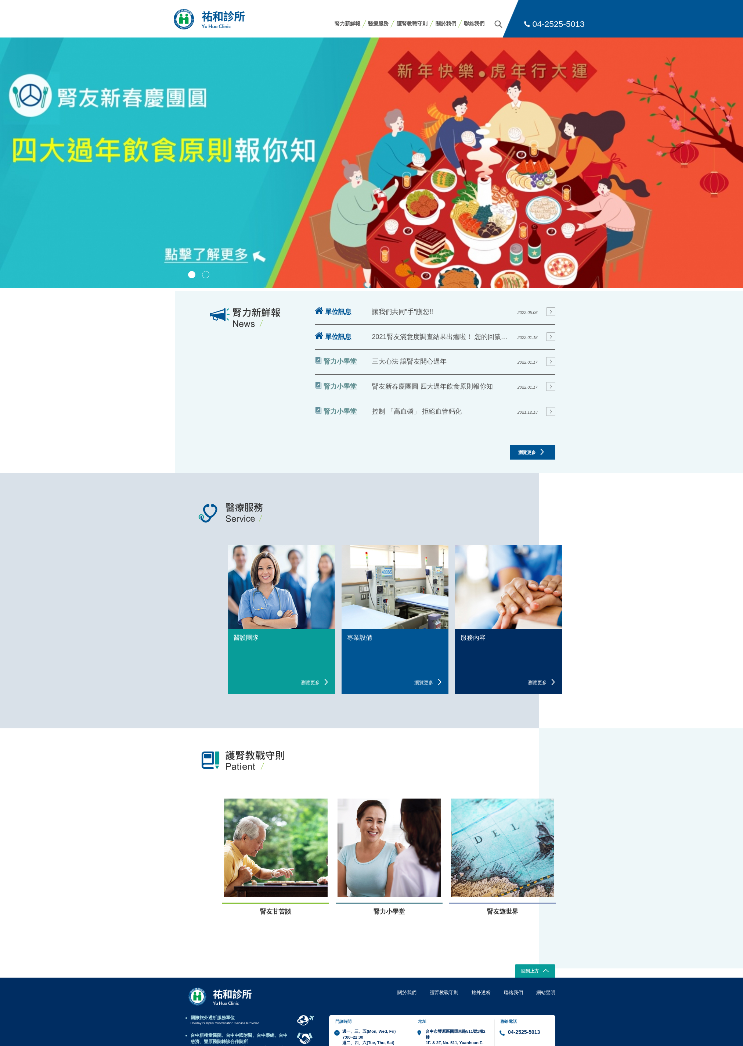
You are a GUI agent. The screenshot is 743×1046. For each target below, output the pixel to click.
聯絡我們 (474, 23)
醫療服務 (378, 23)
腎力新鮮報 (347, 23)
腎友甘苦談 (275, 911)
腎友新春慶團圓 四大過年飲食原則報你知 (432, 386)
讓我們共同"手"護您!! (402, 311)
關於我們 (446, 23)
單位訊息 (333, 311)
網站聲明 (545, 992)
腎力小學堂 (336, 361)
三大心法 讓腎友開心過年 (409, 361)
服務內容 (473, 637)
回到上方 (535, 971)
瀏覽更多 (531, 452)
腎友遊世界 (502, 911)
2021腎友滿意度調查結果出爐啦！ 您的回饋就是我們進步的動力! (442, 336)
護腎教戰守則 (412, 23)
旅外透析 (481, 992)
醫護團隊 (246, 637)
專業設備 (359, 637)
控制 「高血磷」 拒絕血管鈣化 (417, 411)
